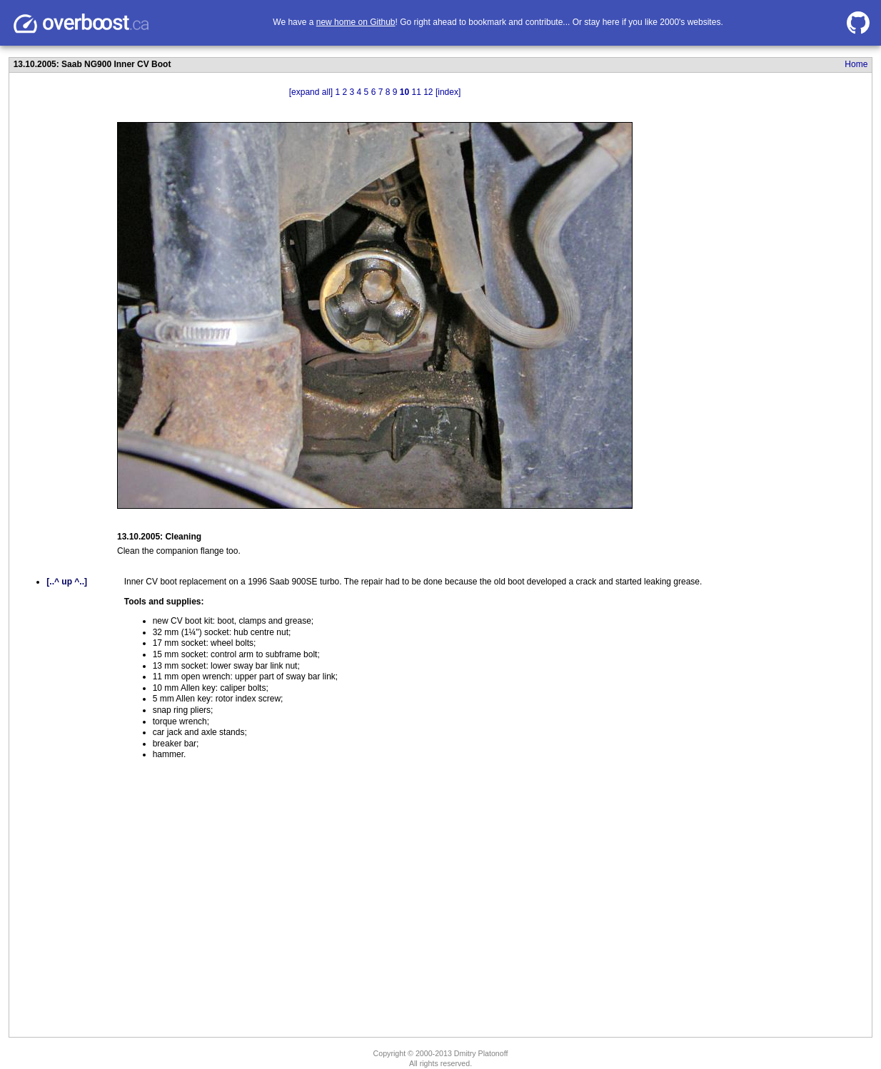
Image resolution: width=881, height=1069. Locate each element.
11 (416, 92)
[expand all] (311, 92)
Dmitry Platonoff (481, 1053)
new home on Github (356, 22)
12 (428, 92)
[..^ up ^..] (66, 582)
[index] (448, 92)
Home (856, 64)
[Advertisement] (708, 316)
